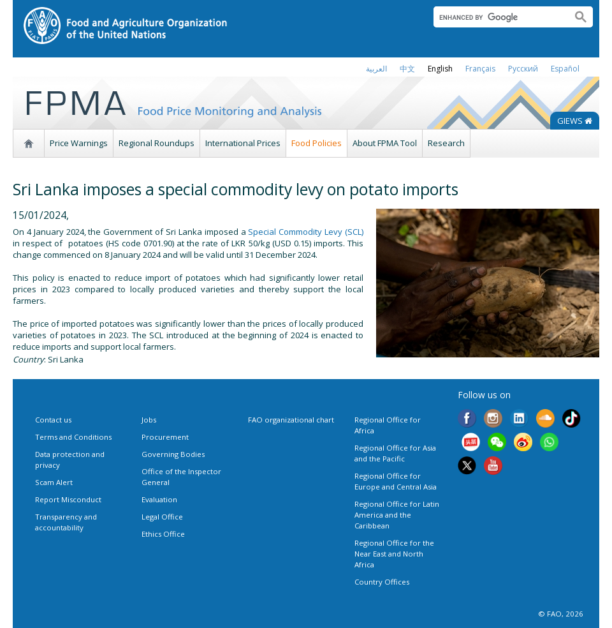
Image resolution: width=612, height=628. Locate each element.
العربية (376, 68)
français (480, 68)
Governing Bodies (173, 454)
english (440, 68)
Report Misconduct (68, 499)
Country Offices (381, 582)
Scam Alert (54, 482)
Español (565, 68)
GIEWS (574, 120)
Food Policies (316, 143)
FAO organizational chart (291, 419)
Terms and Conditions (73, 437)
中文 (407, 68)
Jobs (149, 419)
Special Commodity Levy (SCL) (305, 231)
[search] (497, 17)
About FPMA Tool (385, 143)
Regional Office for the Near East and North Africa (394, 553)
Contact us (53, 419)
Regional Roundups (156, 143)
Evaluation (159, 499)
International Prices (242, 143)
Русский (523, 68)
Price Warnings (79, 143)
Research (446, 143)
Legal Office (162, 516)
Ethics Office (163, 534)
